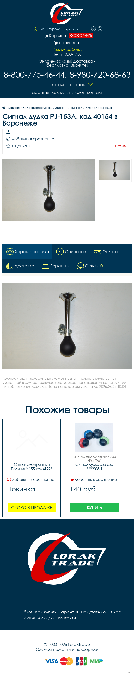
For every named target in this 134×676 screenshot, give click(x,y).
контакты (96, 92)
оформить (81, 35)
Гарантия (39, 92)
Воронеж (70, 29)
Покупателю (93, 611)
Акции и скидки (39, 617)
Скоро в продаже (31, 507)
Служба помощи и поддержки (67, 649)
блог (79, 92)
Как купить (62, 92)
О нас (115, 611)
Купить (94, 507)
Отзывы (121, 146)
